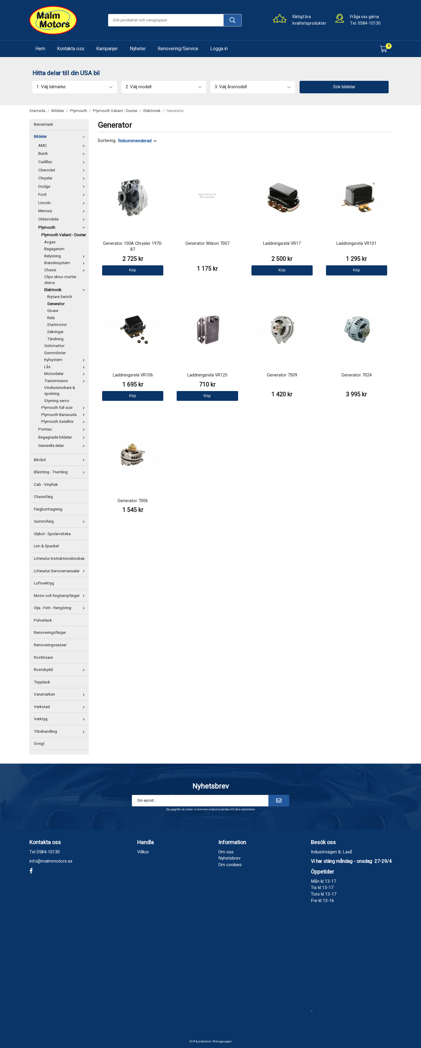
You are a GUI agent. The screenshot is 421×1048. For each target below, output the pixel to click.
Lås (65, 367)
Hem (40, 48)
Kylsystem (65, 360)
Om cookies (230, 864)
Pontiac (62, 429)
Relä (51, 318)
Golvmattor (54, 346)
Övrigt (39, 744)
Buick (62, 154)
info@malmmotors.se (50, 861)
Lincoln (62, 203)
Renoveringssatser (50, 645)
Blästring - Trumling (60, 472)
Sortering (106, 141)
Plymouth (62, 228)
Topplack (42, 682)
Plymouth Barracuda (64, 415)
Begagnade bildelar (62, 437)
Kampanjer (107, 48)
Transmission (65, 381)
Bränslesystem (65, 263)
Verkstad (60, 707)
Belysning (65, 256)
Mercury (62, 211)
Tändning (55, 339)
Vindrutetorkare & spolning (59, 391)
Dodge (62, 187)
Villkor (143, 852)
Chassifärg (43, 497)
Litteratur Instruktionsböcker (60, 559)
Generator (55, 304)
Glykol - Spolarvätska (52, 534)
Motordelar (65, 374)
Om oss (226, 852)
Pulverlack (43, 620)
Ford (62, 195)
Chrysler (62, 178)
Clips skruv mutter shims (60, 280)
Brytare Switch (59, 297)
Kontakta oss (70, 48)
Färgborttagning (48, 509)
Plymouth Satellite (64, 422)
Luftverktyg (44, 583)
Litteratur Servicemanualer (60, 571)
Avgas (50, 242)
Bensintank (43, 124)
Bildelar (60, 137)
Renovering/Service (178, 48)
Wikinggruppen (222, 1042)
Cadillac (62, 162)
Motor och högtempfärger (60, 596)
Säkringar (55, 332)
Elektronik (65, 290)
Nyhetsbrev (229, 858)
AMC (62, 146)
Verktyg (60, 719)
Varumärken (60, 694)
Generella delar (62, 446)
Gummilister (55, 353)
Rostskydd (60, 670)
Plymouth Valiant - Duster (64, 235)
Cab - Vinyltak (46, 485)
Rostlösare (43, 658)
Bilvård (60, 460)
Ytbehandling (60, 732)
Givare (52, 311)
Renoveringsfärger (50, 633)
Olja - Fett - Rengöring (60, 608)
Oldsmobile (62, 219)
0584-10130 (369, 23)
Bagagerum (54, 249)
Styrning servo (56, 401)
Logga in (219, 48)
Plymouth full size (64, 408)
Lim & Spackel (46, 546)
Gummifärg (60, 521)
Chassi (65, 270)
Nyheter (138, 48)
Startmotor (57, 325)
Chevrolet (62, 170)
